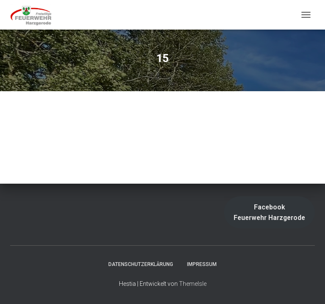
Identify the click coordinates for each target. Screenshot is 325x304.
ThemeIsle (193, 283)
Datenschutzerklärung (140, 264)
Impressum (202, 264)
